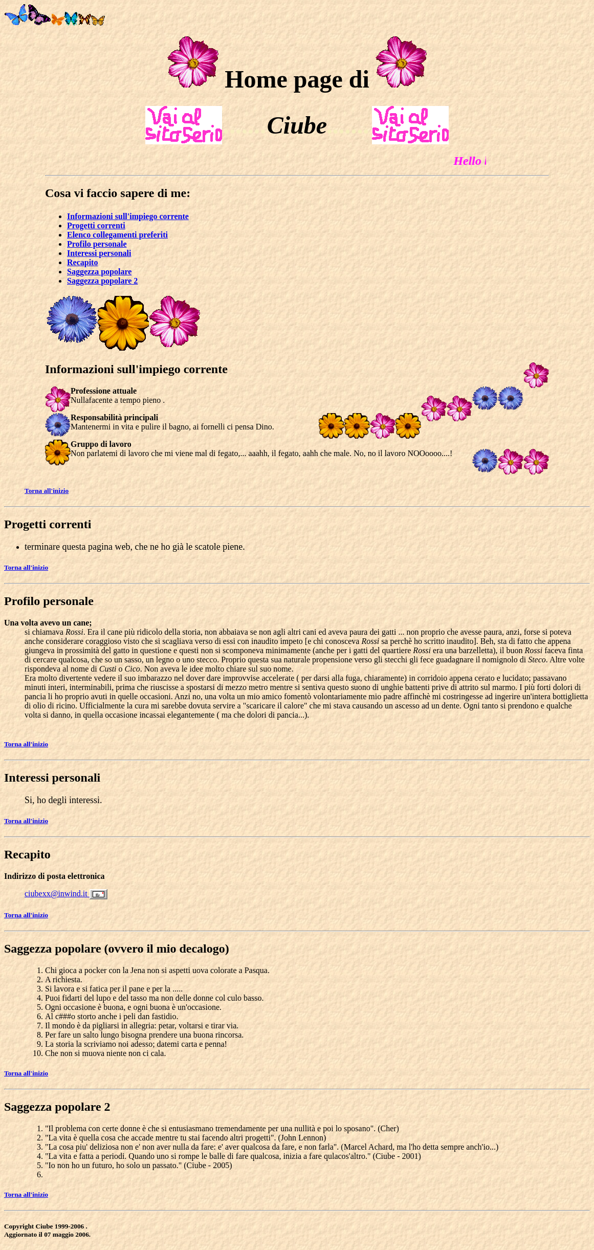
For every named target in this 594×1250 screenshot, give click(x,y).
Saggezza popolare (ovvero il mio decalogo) (116, 948)
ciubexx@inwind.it (57, 893)
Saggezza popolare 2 (57, 1106)
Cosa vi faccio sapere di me (115, 193)
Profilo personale (49, 601)
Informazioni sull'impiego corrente (136, 369)
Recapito (27, 854)
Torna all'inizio (47, 490)
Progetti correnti (47, 524)
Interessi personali (52, 777)
